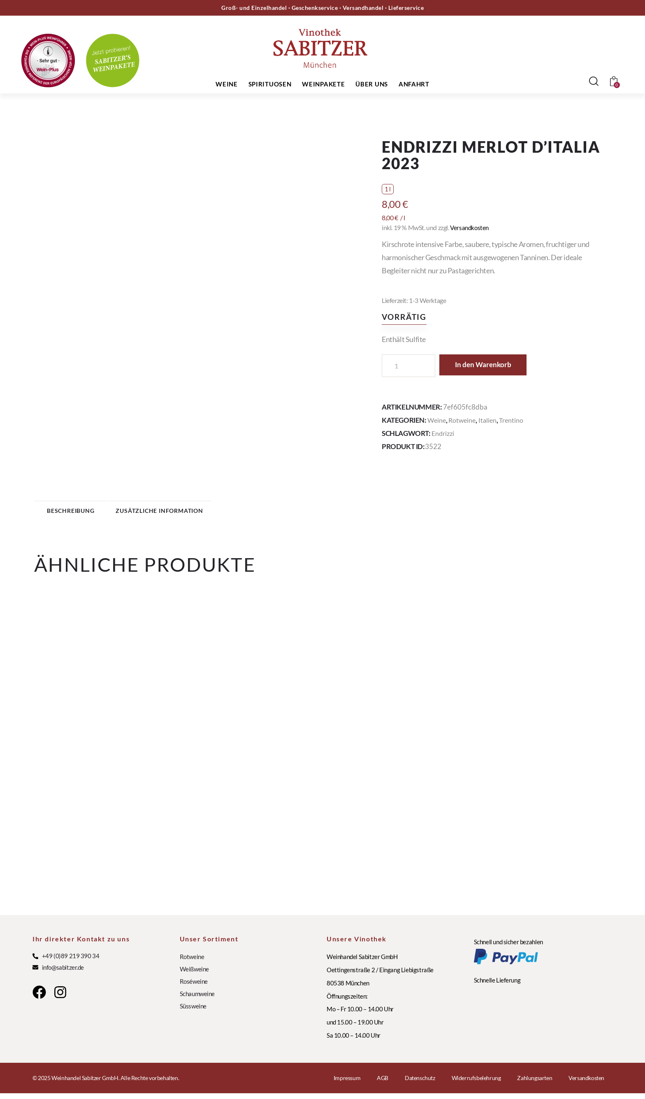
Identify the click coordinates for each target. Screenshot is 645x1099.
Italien (490, 420)
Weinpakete (323, 84)
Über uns (371, 84)
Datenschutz (420, 1083)
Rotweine (464, 420)
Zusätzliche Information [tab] (207, 513)
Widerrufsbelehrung (476, 1083)
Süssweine (193, 1011)
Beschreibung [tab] (92, 513)
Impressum (347, 1083)
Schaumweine (197, 999)
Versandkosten (470, 227)
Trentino (515, 420)
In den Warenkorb (491, 365)
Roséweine (194, 987)
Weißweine (194, 974)
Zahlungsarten (534, 1083)
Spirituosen (270, 84)
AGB (382, 1083)
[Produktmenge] (408, 365)
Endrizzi (444, 433)
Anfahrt (414, 84)
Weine (227, 84)
